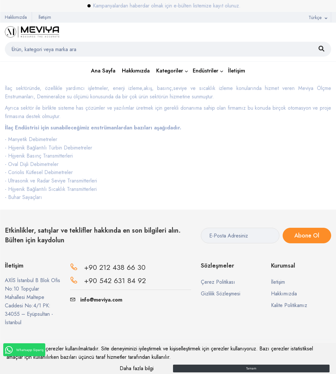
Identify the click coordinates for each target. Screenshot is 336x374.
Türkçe (315, 17)
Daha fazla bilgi (137, 368)
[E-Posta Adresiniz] (240, 235)
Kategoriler (169, 70)
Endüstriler (205, 70)
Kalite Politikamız (289, 305)
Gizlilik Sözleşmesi (220, 293)
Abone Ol (306, 235)
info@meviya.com (96, 299)
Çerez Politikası (218, 282)
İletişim (44, 17)
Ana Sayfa (103, 70)
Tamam (251, 368)
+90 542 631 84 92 (115, 280)
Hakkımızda (16, 17)
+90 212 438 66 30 (115, 267)
